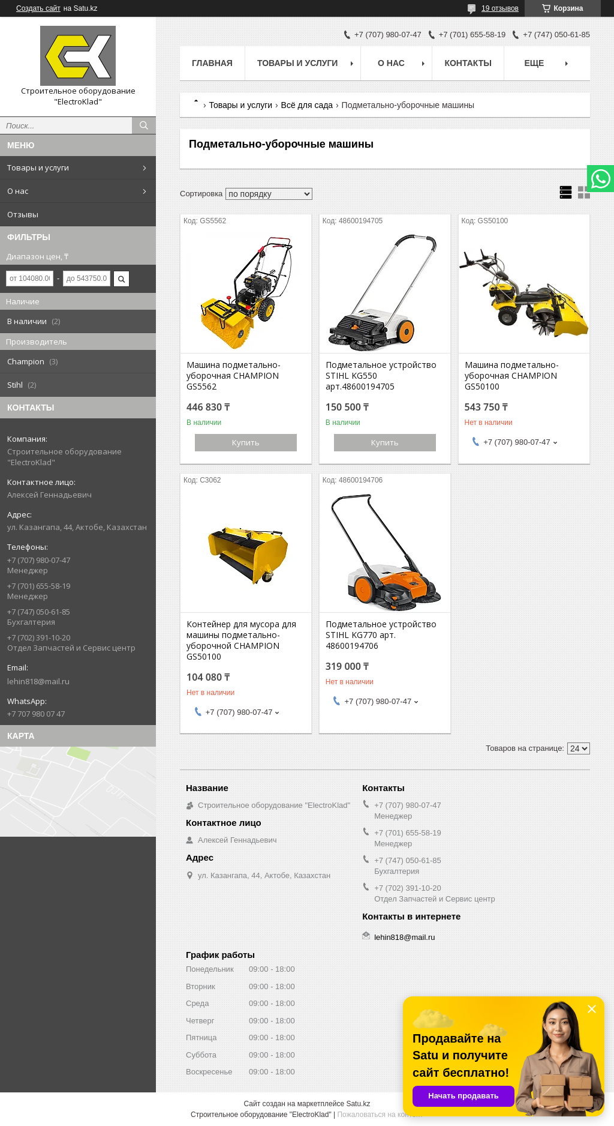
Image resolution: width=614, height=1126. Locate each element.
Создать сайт (38, 8)
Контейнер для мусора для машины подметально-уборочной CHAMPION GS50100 (241, 640)
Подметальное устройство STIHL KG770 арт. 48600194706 (381, 635)
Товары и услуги (38, 167)
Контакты (467, 63)
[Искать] (144, 125)
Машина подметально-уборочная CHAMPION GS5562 (233, 376)
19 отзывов (500, 8)
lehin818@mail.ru (38, 681)
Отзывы (22, 214)
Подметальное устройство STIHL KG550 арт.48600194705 (381, 376)
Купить (246, 442)
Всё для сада (307, 105)
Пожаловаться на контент (380, 1114)
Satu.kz (358, 1104)
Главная (212, 63)
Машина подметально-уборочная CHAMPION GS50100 (512, 376)
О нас (17, 190)
